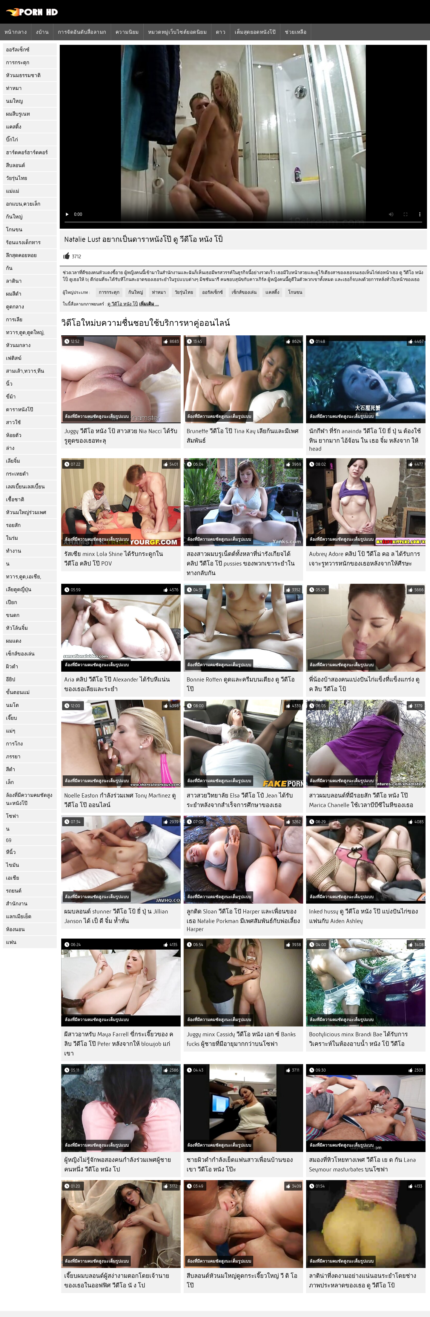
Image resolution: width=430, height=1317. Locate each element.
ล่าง (10, 448)
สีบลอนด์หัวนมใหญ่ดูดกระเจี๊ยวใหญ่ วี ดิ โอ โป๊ (242, 1280)
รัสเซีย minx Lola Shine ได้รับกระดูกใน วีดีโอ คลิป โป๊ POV (113, 559)
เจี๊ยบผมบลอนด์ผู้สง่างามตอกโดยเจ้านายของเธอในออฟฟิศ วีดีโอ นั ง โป (116, 1280)
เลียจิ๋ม (13, 461)
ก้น (9, 268)
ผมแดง (13, 641)
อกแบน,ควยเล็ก (23, 204)
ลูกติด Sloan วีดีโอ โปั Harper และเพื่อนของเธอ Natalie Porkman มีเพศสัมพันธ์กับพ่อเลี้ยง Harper (243, 920)
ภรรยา (13, 757)
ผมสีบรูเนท (18, 114)
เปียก (11, 602)
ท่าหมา (14, 88)
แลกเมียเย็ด (18, 916)
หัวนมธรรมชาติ (23, 75)
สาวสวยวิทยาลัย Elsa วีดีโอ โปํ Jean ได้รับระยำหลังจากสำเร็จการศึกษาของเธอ (240, 800)
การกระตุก (17, 62)
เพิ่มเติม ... (149, 304)
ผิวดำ (12, 667)
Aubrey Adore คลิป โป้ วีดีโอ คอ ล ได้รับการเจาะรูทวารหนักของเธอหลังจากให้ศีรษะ (364, 559)
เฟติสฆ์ (14, 358)
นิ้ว (9, 384)
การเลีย (14, 320)
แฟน (11, 942)
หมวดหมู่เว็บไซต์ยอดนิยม (177, 32)
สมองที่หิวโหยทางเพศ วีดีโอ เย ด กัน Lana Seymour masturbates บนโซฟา (362, 1164)
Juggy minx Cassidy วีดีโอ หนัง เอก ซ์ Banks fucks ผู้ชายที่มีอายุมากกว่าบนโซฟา (241, 1039)
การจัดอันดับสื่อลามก (82, 32)
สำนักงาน (16, 904)
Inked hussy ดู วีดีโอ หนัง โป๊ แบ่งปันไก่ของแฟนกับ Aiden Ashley (363, 916)
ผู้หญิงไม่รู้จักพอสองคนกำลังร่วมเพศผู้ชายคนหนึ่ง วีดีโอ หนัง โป (117, 1164)
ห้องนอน (15, 929)
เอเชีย (12, 878)
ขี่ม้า (11, 397)
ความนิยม (127, 32)
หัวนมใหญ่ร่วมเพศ (26, 512)
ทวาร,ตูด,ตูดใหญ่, (25, 332)
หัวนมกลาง (18, 345)
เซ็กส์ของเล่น (20, 654)
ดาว (220, 32)
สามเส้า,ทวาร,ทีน (25, 371)
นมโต (12, 705)
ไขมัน (12, 865)
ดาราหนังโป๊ (19, 409)
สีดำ (10, 769)
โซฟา (12, 816)
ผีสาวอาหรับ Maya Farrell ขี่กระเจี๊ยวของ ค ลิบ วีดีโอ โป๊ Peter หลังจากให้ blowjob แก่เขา (118, 1044)
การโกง (14, 744)
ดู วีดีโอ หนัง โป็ (123, 304)
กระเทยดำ (17, 474)
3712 (76, 256)
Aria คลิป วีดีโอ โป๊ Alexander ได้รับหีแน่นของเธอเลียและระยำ (117, 684)
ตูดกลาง (15, 307)
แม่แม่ (12, 191)
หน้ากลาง (15, 32)
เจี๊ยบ (11, 718)
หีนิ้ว (11, 852)
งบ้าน (42, 32)
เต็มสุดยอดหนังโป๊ (255, 32)
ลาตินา (14, 281)
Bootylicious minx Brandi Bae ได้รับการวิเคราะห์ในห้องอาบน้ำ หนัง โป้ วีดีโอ (358, 1039)
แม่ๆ (10, 731)
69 (8, 840)
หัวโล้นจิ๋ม (17, 628)
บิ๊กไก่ (12, 140)
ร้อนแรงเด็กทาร (23, 242)
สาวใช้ (13, 422)
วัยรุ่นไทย (16, 178)
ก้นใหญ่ (14, 217)
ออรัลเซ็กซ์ (18, 50)
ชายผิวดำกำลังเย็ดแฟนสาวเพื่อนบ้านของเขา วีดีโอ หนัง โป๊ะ (240, 1164)
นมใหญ (14, 101)
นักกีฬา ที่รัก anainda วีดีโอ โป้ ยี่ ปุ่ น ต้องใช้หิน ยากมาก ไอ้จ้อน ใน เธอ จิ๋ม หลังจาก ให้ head (365, 440)
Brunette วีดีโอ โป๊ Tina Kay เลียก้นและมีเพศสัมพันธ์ (243, 436)
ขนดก (12, 615)
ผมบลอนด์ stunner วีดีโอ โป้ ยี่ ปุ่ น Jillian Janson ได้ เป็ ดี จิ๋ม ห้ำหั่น (116, 916)
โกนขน (14, 230)
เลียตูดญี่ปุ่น (18, 589)
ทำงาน (13, 551)
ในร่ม (12, 538)
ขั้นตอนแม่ (18, 692)
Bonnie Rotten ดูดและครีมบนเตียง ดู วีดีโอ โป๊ (241, 684)
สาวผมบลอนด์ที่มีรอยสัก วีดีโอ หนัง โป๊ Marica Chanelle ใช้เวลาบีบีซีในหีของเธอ (361, 800)
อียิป (10, 679)
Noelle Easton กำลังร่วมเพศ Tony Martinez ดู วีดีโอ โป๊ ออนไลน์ (120, 800)
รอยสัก (13, 525)
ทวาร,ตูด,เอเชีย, (23, 577)
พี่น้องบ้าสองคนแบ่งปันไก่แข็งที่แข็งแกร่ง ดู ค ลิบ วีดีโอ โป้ (364, 684)
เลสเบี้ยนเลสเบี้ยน (25, 487)
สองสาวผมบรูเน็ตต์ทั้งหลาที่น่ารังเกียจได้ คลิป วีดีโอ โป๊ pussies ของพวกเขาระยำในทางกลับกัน (241, 564)
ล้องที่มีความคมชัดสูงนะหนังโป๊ (29, 799)
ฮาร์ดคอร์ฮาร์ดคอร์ (27, 152)
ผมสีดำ (14, 294)
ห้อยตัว (14, 435)
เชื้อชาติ (15, 499)
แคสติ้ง (13, 127)
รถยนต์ (14, 891)
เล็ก (10, 782)
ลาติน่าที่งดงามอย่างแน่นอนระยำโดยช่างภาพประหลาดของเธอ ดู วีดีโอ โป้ (362, 1280)
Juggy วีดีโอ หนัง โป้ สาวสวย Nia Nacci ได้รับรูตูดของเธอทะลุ (120, 436)
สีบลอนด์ (15, 165)
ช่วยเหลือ (295, 32)
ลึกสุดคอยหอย (21, 255)
